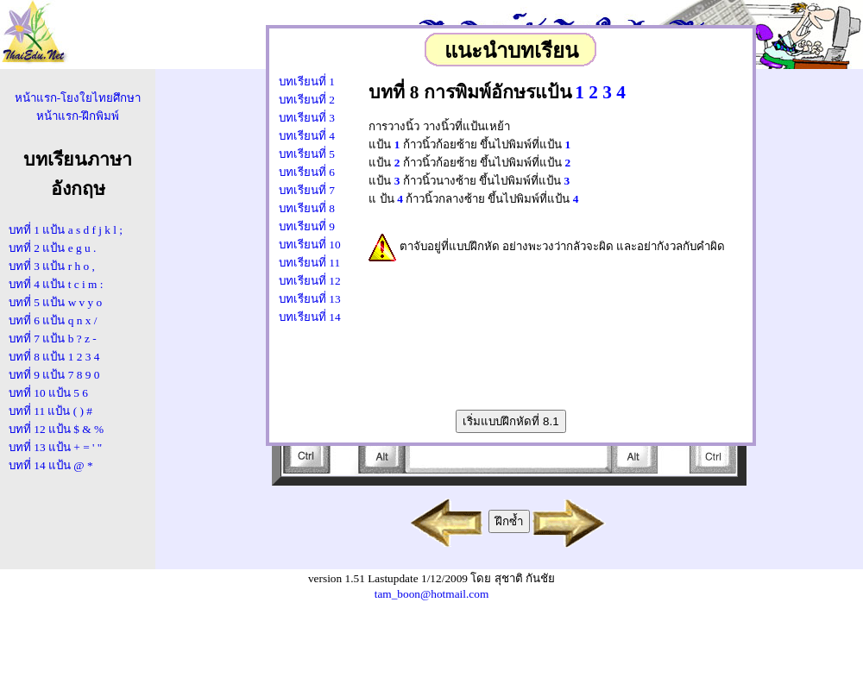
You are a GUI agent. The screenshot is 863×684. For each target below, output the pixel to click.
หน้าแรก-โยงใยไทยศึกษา (78, 97)
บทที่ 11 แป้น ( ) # (50, 411)
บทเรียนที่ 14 (310, 317)
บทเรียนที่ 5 (307, 153)
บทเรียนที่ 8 (307, 208)
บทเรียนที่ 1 (307, 81)
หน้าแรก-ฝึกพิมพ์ (77, 116)
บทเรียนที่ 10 (310, 244)
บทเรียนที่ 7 (307, 190)
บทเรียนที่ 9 (307, 226)
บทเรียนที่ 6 (307, 172)
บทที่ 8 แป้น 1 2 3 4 (54, 356)
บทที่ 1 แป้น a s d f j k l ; (66, 229)
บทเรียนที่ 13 (310, 298)
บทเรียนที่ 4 (307, 135)
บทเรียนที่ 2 (307, 99)
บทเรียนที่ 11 (309, 262)
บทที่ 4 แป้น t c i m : (56, 284)
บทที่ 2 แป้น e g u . (52, 248)
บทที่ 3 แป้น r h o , (52, 266)
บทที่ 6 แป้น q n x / (53, 320)
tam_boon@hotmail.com (432, 593)
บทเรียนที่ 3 (307, 117)
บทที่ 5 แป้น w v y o (55, 302)
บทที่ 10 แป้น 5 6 (48, 392)
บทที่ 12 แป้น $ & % (56, 429)
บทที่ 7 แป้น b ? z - (53, 338)
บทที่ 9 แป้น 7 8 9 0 (54, 374)
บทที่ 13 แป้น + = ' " (55, 447)
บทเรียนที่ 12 (310, 280)
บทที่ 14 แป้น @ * (51, 465)
